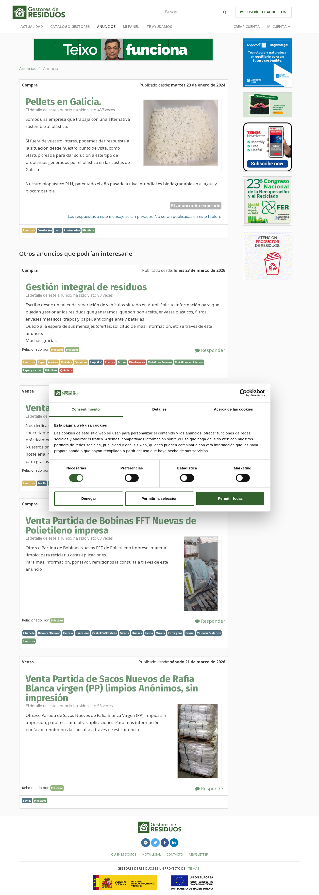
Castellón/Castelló (104, 633)
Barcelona (82, 633)
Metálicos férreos (160, 362)
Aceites (110, 362)
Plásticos (88, 230)
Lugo (57, 230)
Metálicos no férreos (189, 362)
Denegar (88, 498)
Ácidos (122, 362)
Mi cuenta (278, 26)
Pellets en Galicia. (63, 101)
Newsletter (198, 854)
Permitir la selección (160, 498)
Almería (68, 633)
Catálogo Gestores (70, 26)
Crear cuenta (247, 26)
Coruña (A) (44, 230)
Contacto (175, 854)
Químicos (66, 370)
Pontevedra (72, 230)
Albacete (29, 633)
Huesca (137, 633)
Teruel (189, 633)
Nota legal (151, 854)
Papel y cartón (32, 370)
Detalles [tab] (159, 409)
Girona (124, 633)
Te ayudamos (159, 26)
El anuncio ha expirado (196, 205)
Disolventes (137, 362)
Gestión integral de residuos (86, 287)
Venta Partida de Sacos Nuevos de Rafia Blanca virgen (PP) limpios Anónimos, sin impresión (112, 688)
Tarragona (175, 633)
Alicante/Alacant (48, 633)
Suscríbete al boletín (263, 12)
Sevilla (41, 483)
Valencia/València (209, 633)
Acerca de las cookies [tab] (233, 409)
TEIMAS (193, 868)
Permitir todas (230, 498)
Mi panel (131, 26)
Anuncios (106, 26)
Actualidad (31, 26)
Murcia (160, 633)
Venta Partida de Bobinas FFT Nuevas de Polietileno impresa (111, 525)
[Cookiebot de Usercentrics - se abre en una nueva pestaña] (243, 393)
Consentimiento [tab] (85, 409)
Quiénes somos (123, 854)
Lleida (149, 633)
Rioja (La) (96, 362)
